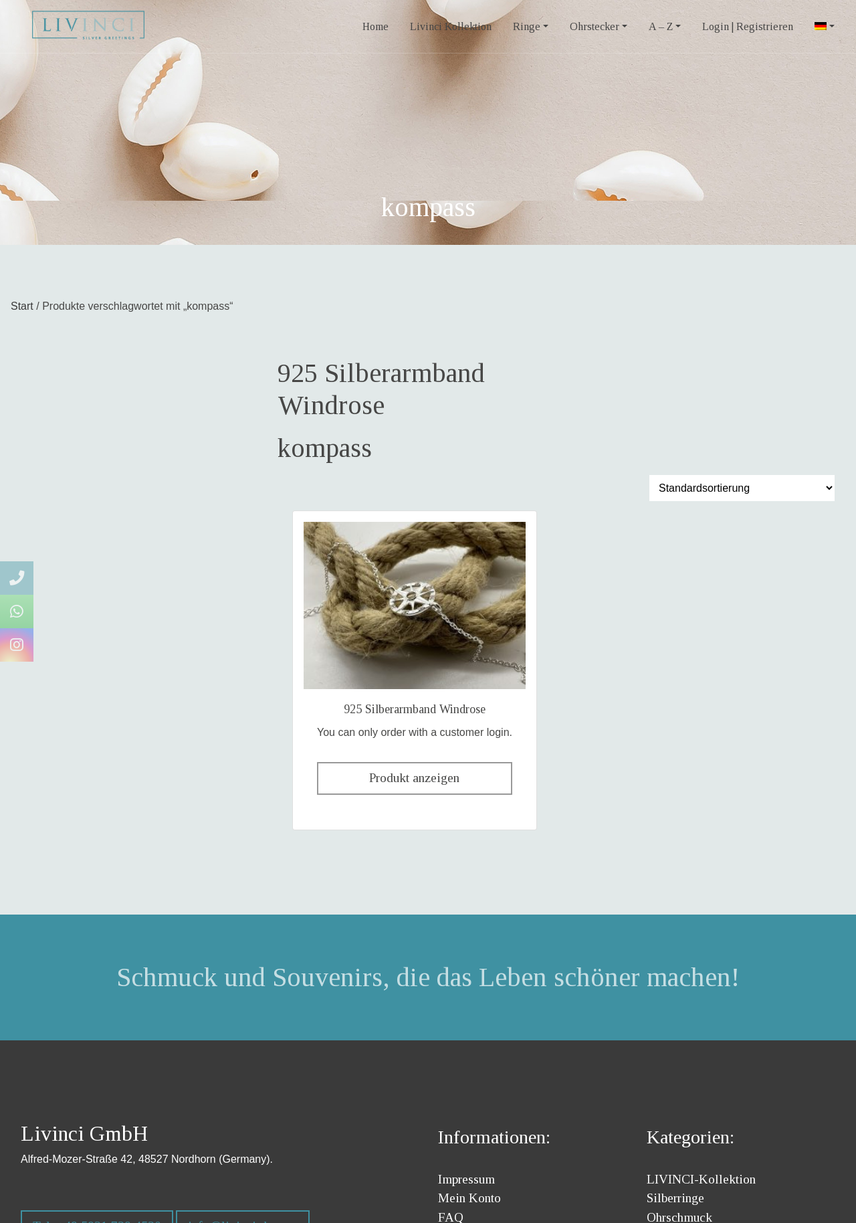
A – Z (661, 26)
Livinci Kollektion (451, 26)
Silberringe (675, 1198)
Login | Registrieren (747, 26)
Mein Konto (469, 1198)
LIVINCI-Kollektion (701, 1179)
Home (375, 26)
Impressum (466, 1179)
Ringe (526, 26)
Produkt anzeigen (414, 778)
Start (22, 306)
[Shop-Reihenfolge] (742, 488)
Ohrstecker (594, 26)
